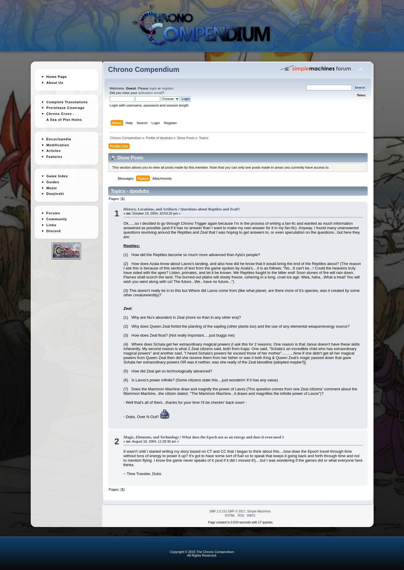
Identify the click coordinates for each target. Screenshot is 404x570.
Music (52, 185)
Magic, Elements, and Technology (151, 437)
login (153, 88)
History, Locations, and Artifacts (150, 209)
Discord (54, 228)
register (167, 88)
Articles (54, 148)
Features (55, 154)
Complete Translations (67, 102)
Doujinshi (55, 191)
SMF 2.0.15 (217, 511)
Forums (53, 210)
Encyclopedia (59, 136)
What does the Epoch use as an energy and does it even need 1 (233, 437)
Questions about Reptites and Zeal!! (210, 209)
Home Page (57, 76)
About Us (55, 82)
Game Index (57, 173)
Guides (53, 179)
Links (52, 222)
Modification (58, 142)
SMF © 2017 (236, 511)
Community (57, 216)
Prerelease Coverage (66, 108)
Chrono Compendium (143, 69)
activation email (150, 93)
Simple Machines (259, 511)
